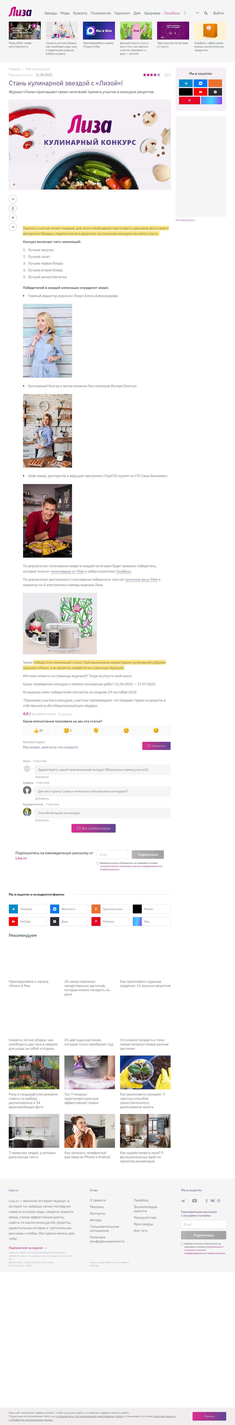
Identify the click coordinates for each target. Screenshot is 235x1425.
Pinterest (102, 921)
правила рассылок (110, 869)
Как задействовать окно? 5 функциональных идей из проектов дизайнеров (141, 1190)
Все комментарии (96, 828)
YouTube (20, 921)
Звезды (50, 12)
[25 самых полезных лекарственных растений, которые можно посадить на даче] (89, 968)
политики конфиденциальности (147, 866)
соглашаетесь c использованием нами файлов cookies (90, 1416)
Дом (137, 12)
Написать (159, 746)
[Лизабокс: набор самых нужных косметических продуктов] (210, 31)
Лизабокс (172, 12)
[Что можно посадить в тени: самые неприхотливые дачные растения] (145, 1043)
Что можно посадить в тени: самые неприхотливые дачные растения (144, 1077)
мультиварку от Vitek (67, 571)
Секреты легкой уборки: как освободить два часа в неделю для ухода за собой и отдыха (61, 48)
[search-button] (205, 13)
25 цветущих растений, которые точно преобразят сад (88, 1075)
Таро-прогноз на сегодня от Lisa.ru (172, 44)
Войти (218, 12)
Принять (209, 1416)
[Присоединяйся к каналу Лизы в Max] (34, 968)
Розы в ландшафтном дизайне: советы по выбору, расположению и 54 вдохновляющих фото (33, 1134)
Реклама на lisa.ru (185, 220)
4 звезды (155, 74)
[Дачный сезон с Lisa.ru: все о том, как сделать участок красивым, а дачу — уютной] (136, 31)
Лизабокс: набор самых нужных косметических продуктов (209, 46)
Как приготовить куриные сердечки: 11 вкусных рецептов (145, 1000)
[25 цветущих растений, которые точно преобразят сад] (89, 1043)
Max (141, 921)
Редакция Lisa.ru (20, 75)
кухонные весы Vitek (141, 579)
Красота (80, 12)
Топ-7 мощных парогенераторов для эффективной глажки (81, 1132)
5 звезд (159, 74)
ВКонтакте (62, 909)
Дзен (59, 921)
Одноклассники (107, 909)
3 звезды (152, 74)
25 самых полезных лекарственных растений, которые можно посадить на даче (87, 1004)
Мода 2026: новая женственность (20, 44)
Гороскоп (122, 12)
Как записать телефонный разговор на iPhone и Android (87, 1188)
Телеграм (20, 909)
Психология (101, 12)
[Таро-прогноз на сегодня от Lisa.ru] (173, 31)
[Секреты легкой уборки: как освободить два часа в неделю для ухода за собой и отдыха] (62, 31)
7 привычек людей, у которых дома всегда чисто (32, 1188)
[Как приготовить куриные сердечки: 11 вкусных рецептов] (145, 968)
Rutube (143, 909)
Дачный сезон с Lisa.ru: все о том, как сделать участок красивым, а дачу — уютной (134, 48)
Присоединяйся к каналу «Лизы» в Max (98, 44)
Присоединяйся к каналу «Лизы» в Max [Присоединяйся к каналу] (29, 1000)
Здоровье (152, 12)
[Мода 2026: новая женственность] (25, 31)
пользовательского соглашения (115, 866)
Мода (65, 12)
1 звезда (145, 74)
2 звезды (148, 74)
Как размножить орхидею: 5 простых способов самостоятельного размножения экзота (142, 1134)
